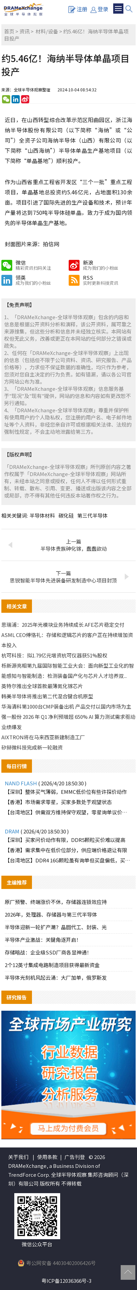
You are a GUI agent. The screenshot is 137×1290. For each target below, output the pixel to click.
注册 (77, 9)
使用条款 (47, 1156)
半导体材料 (42, 515)
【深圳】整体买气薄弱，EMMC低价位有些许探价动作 (66, 791)
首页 (9, 31)
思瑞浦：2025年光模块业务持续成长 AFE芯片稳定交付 (62, 624)
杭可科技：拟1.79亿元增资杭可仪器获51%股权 (54, 655)
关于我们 (18, 1156)
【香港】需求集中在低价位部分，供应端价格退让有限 (66, 850)
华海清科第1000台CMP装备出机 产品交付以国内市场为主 (66, 706)
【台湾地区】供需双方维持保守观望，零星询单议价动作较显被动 (68, 812)
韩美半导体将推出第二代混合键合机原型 (47, 696)
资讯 (24, 31)
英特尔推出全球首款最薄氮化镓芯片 (42, 686)
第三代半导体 (92, 515)
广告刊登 (75, 1156)
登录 (99, 9)
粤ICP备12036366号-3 (66, 1280)
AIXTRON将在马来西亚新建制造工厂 (43, 737)
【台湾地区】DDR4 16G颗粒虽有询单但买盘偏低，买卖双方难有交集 (68, 860)
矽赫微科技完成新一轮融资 (32, 747)
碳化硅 (66, 515)
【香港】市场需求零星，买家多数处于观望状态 (58, 801)
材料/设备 (47, 31)
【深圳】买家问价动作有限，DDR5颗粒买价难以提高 (65, 839)
